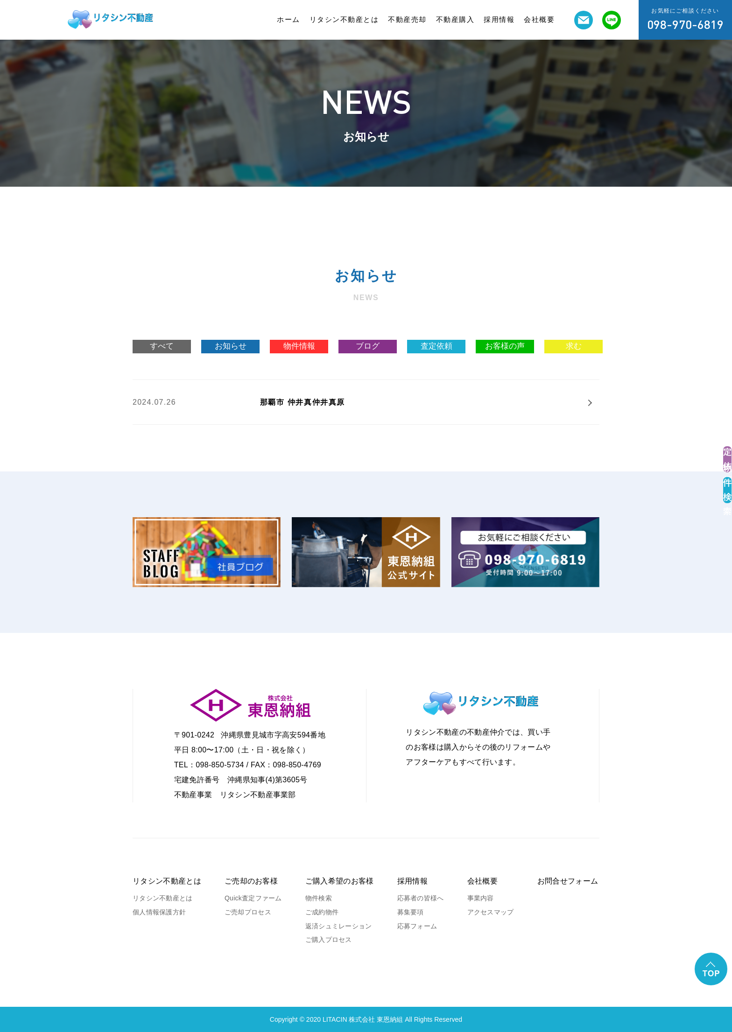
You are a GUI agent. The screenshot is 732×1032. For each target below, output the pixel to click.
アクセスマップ (490, 912)
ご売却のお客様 (251, 881)
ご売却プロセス (248, 912)
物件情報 (299, 346)
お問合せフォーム (567, 881)
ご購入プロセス (328, 939)
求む (574, 346)
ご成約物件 (321, 912)
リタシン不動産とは (344, 19)
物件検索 (318, 898)
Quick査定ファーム (253, 898)
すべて (162, 346)
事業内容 (480, 898)
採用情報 (499, 19)
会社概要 (539, 19)
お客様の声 (505, 346)
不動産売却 (407, 19)
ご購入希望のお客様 (339, 881)
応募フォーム (417, 926)
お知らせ (230, 346)
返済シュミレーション (338, 926)
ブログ (368, 346)
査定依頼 (436, 346)
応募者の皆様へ (420, 898)
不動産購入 (455, 19)
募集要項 (410, 912)
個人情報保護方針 (159, 912)
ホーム (288, 19)
